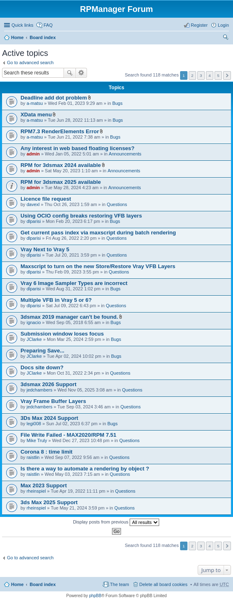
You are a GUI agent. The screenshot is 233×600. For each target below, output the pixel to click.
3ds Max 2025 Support (49, 502)
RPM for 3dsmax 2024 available (61, 165)
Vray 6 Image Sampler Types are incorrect (74, 283)
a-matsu (35, 103)
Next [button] (227, 75)
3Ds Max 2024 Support (49, 418)
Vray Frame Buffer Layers (53, 401)
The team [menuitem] (119, 584)
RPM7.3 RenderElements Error (60, 131)
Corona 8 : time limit (47, 452)
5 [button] (218, 75)
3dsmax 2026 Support (48, 384)
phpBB (95, 595)
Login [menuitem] (223, 25)
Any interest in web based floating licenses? (78, 148)
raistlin (33, 457)
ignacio (34, 322)
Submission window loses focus (62, 334)
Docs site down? (42, 367)
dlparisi (34, 221)
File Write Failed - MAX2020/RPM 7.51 (68, 435)
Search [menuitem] (225, 38)
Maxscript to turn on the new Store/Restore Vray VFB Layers (98, 266)
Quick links (22, 25)
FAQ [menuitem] (48, 25)
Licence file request (46, 199)
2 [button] (192, 75)
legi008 (34, 423)
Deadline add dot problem (54, 98)
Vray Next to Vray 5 (45, 249)
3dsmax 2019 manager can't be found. (69, 317)
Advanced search (81, 73)
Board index (43, 37)
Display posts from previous (116, 522)
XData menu (36, 114)
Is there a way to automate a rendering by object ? (85, 469)
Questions (117, 204)
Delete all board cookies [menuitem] (163, 584)
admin (33, 153)
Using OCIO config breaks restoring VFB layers (81, 216)
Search (70, 73)
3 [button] (201, 75)
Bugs (117, 103)
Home (17, 37)
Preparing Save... (42, 350)
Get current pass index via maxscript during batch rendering (98, 232)
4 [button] (209, 75)
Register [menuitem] (199, 25)
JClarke (34, 339)
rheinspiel (36, 491)
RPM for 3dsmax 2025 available (61, 182)
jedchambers (40, 389)
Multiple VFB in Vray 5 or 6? (56, 300)
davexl (33, 204)
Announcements (125, 153)
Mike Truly (37, 440)
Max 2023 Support (44, 485)
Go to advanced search (30, 62)
